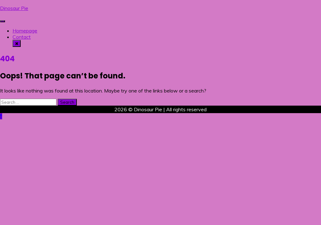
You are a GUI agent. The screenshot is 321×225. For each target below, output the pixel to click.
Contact (22, 37)
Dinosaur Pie (14, 8)
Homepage (25, 31)
